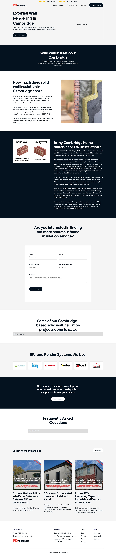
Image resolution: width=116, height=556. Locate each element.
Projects (83, 536)
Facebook (97, 539)
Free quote (97, 533)
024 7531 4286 (46, 114)
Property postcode (65, 264)
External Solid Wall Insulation (63, 533)
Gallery (83, 542)
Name (31, 254)
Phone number (34, 264)
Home (55, 5)
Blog (82, 533)
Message (32, 275)
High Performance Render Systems (65, 536)
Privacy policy (98, 536)
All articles (98, 450)
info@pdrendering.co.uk (24, 536)
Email (61, 254)
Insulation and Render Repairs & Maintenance (64, 540)
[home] (20, 5)
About (83, 539)
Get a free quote (96, 5)
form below (27, 114)
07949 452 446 (22, 533)
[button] (62, 5)
